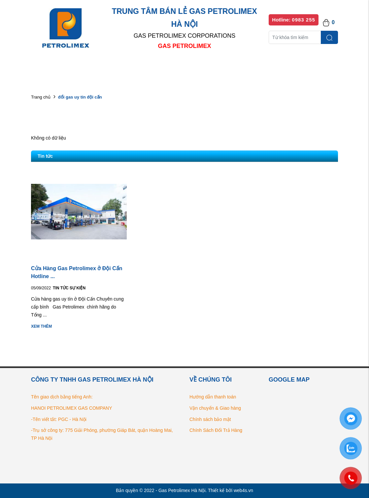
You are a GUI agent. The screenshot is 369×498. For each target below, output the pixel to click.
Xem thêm (41, 326)
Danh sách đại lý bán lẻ (191, 66)
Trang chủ (40, 97)
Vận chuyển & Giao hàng (215, 408)
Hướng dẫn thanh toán (212, 396)
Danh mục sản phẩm (126, 66)
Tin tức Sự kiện (69, 288)
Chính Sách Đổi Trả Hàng (215, 430)
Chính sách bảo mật (210, 419)
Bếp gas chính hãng (255, 66)
